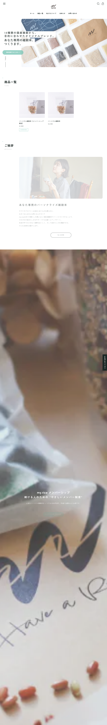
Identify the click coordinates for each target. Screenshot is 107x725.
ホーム (32, 13)
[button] (100, 63)
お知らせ (62, 13)
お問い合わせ (72, 13)
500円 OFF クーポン (105, 362)
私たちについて (51, 13)
